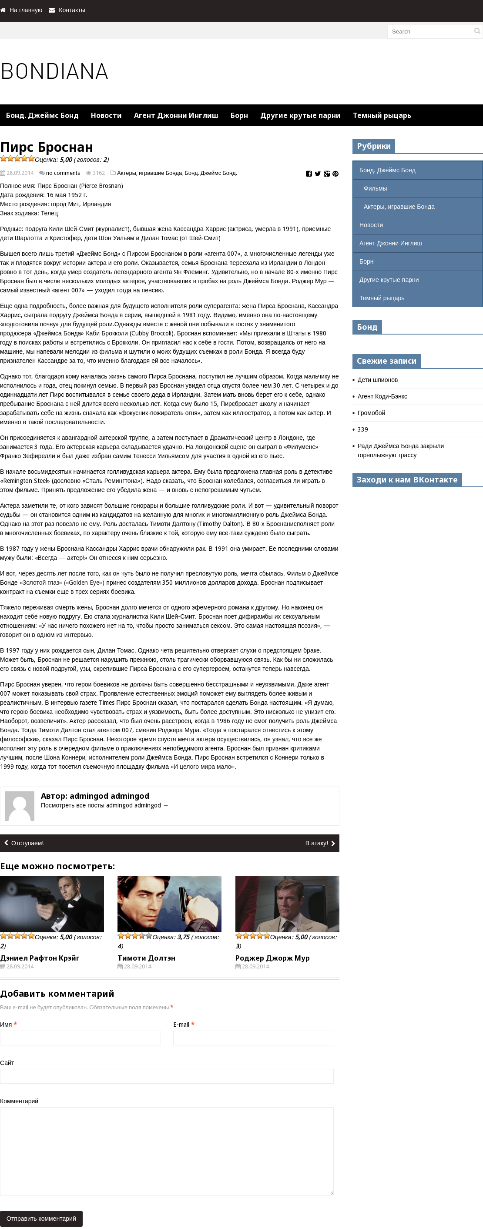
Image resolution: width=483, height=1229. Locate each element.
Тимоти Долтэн (146, 958)
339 (363, 429)
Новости (106, 115)
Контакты (72, 10)
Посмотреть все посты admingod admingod (105, 805)
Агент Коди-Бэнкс (382, 396)
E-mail (184, 1024)
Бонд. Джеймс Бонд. (210, 173)
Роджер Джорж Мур (272, 958)
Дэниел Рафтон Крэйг (40, 958)
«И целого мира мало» (202, 766)
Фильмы (375, 188)
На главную (26, 10)
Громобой (371, 412)
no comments (63, 173)
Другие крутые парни (300, 115)
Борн (239, 115)
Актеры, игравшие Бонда (149, 173)
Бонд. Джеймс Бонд (42, 115)
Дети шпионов (378, 379)
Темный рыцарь (382, 115)
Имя (8, 1024)
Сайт (7, 1062)
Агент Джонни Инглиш (176, 115)
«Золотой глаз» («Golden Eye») (63, 582)
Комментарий (19, 1101)
